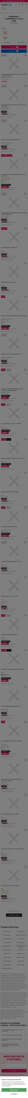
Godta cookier (14, 1090)
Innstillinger (14, 1094)
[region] (14, 1087)
